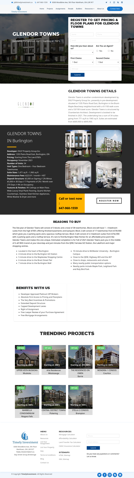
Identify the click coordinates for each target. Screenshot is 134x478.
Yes (100, 51)
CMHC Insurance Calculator (69, 446)
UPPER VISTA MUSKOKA (26, 370)
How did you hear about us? (82, 47)
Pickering (54, 413)
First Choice (76, 58)
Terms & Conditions (48, 455)
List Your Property (47, 447)
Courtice (107, 373)
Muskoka (27, 373)
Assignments (60, 9)
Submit (77, 74)
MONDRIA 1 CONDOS (106, 370)
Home (41, 9)
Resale (70, 9)
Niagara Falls (27, 416)
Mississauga (53, 373)
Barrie (80, 376)
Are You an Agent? (104, 46)
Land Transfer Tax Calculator (70, 442)
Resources (89, 9)
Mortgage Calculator (67, 434)
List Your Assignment (45, 442)
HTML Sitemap (64, 455)
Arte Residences (54, 370)
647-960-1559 (42, 2)
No (112, 51)
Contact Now (115, 9)
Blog (42, 459)
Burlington (22, 140)
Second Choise (103, 58)
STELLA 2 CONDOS (80, 410)
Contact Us (44, 462)
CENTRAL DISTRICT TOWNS (54, 410)
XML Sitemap (64, 459)
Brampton (80, 413)
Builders (79, 9)
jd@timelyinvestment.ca (23, 2)
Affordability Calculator (68, 438)
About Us (100, 9)
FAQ (42, 451)
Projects (50, 9)
